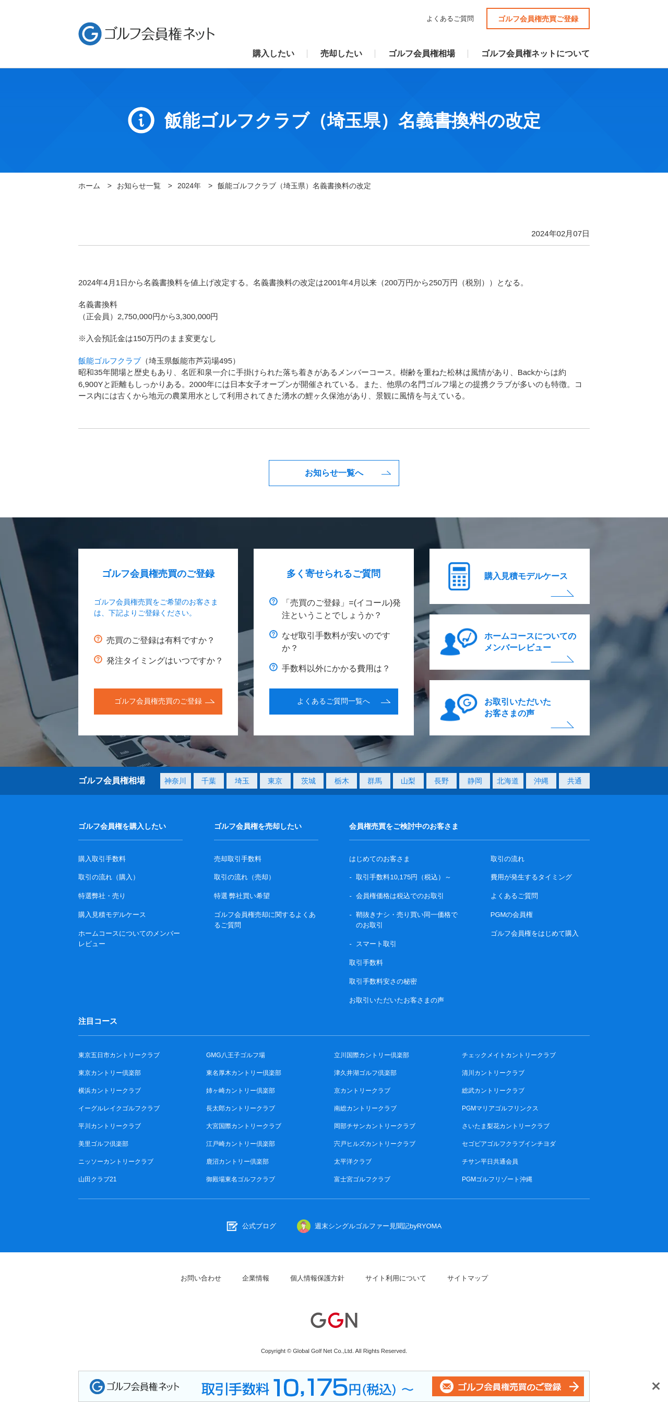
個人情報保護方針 (317, 1278)
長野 (441, 781)
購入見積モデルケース (526, 576)
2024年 (189, 186)
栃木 (342, 781)
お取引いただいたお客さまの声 (517, 707)
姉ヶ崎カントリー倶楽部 (240, 1090)
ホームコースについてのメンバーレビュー (530, 642)
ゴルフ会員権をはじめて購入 (535, 933)
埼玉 (242, 781)
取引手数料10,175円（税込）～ (403, 877)
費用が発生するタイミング (531, 877)
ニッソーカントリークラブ (115, 1161)
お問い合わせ (201, 1278)
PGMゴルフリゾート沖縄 (497, 1179)
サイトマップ (467, 1278)
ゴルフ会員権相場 (421, 54)
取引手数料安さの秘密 (383, 981)
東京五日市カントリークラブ (119, 1055)
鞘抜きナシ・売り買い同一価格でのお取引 (407, 920)
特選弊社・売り (102, 896)
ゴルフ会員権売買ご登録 (538, 19)
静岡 (475, 781)
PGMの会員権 (512, 914)
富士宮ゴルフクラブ (362, 1179)
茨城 (308, 781)
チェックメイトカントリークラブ (509, 1055)
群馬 (374, 781)
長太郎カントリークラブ (240, 1108)
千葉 (208, 781)
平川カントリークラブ (109, 1126)
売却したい (341, 54)
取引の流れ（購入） (108, 877)
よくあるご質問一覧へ (333, 701)
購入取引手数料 (102, 859)
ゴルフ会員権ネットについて (535, 54)
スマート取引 (376, 944)
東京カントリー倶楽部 (109, 1073)
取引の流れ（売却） (244, 877)
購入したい (273, 54)
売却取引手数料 (237, 859)
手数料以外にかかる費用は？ (336, 668)
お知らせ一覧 (139, 186)
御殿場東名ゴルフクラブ (240, 1179)
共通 (574, 781)
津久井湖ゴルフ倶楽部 (365, 1073)
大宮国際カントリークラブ (243, 1126)
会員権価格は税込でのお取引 (400, 896)
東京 (275, 781)
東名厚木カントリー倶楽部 (243, 1073)
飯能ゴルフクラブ (109, 360)
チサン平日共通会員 (490, 1161)
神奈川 (175, 781)
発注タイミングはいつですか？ (164, 660)
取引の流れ (507, 859)
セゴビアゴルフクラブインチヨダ (509, 1143)
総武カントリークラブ (493, 1090)
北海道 (508, 781)
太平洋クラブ (353, 1161)
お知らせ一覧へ (334, 472)
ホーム (89, 186)
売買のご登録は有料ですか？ (160, 640)
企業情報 (255, 1278)
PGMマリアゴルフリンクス (500, 1108)
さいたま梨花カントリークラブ (506, 1126)
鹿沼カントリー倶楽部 (237, 1161)
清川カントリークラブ (493, 1073)
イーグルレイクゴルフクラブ (119, 1108)
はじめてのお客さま (379, 859)
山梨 (408, 781)
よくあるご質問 (450, 18)
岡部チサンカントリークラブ (374, 1126)
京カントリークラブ (362, 1090)
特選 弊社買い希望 (242, 896)
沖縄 (541, 781)
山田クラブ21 (97, 1179)
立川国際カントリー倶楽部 (371, 1055)
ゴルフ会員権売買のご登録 (158, 701)
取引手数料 (366, 962)
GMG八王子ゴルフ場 (235, 1055)
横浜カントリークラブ (109, 1090)
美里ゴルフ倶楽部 (103, 1143)
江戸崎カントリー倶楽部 (240, 1143)
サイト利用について (395, 1278)
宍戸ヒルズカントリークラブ (374, 1143)
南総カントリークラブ (365, 1108)
